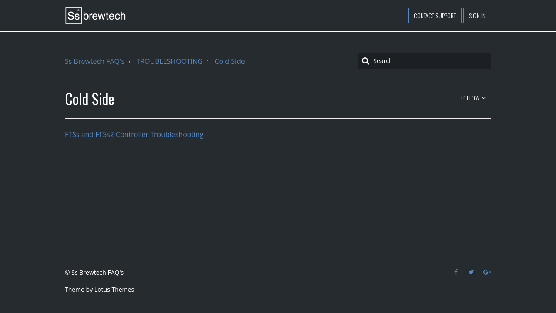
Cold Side (229, 61)
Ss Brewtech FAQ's (94, 61)
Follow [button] (470, 97)
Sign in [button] (477, 15)
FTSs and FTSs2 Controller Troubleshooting (134, 134)
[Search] (424, 61)
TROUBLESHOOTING (169, 61)
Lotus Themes (114, 289)
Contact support (435, 15)
